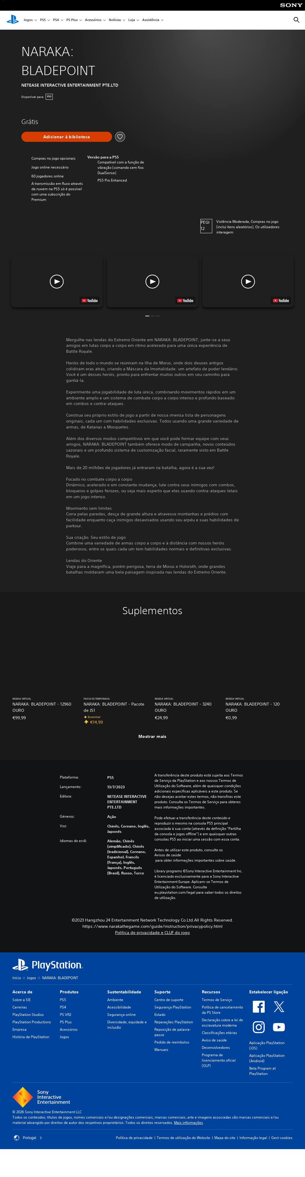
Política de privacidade (134, 1137)
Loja (131, 20)
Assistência (150, 20)
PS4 (56, 20)
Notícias (115, 20)
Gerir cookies (282, 1137)
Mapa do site (224, 1137)
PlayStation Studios (28, 1014)
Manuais (161, 1049)
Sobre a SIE (21, 999)
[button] (152, 281)
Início (16, 977)
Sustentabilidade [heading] (124, 992)
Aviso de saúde (214, 1040)
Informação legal (253, 1137)
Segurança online (121, 1014)
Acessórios (93, 20)
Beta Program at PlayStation (262, 1071)
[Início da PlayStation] (12, 20)
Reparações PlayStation (173, 1021)
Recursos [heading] (211, 992)
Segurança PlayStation (172, 1007)
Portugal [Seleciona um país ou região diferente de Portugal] (28, 1138)
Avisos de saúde (167, 855)
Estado (159, 1014)
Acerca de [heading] (22, 992)
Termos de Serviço (217, 999)
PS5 (43, 20)
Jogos (28, 20)
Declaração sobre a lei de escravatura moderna (222, 1022)
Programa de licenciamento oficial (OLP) (219, 1060)
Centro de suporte (168, 999)
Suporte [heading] (162, 992)
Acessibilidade (119, 1007)
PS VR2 (65, 1014)
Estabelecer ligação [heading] (268, 992)
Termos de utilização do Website (183, 1137)
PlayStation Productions (31, 1021)
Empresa (19, 1029)
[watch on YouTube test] (185, 300)
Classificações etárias (219, 1032)
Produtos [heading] (69, 992)
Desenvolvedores (216, 1047)
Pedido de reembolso (171, 1042)
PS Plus (72, 20)
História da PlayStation (30, 1036)
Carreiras (19, 1007)
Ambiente (115, 999)
